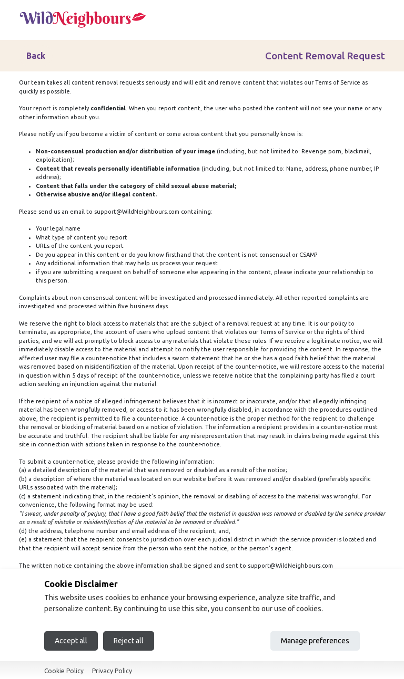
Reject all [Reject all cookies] (129, 640)
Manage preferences (315, 640)
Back (35, 55)
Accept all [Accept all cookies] (71, 640)
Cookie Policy (64, 670)
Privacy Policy (112, 670)
